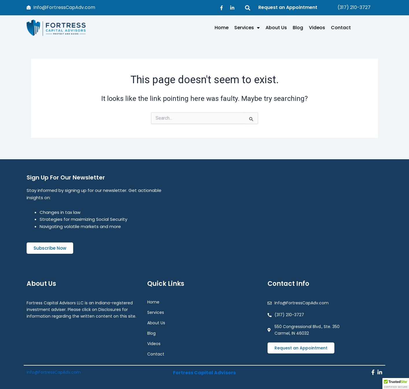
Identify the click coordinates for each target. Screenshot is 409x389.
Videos (317, 27)
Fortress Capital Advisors (204, 371)
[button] (395, 383)
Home (222, 27)
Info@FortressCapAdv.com (54, 371)
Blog (298, 27)
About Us (276, 27)
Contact (341, 27)
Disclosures (109, 307)
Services (247, 28)
